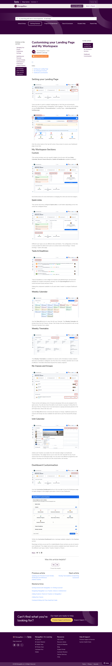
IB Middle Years (39, 644)
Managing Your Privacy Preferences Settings (20, 50)
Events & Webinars (62, 644)
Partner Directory (62, 654)
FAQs (58, 657)
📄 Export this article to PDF (40, 56)
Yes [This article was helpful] (54, 564)
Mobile (37, 652)
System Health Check (85, 642)
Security (96, 664)
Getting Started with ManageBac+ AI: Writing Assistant (47, 588)
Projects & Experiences (50, 23)
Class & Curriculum (67, 23)
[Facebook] (37, 553)
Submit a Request (90, 6)
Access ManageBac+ (77, 6)
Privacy (90, 664)
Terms (84, 664)
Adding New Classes (37, 597)
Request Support (80, 620)
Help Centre (25, 2)
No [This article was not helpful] (57, 564)
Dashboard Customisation (41, 73)
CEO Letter (60, 639)
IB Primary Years (39, 647)
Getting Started (35, 23)
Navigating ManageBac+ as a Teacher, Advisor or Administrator (49, 591)
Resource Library (61, 642)
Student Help (81, 23)
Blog (58, 647)
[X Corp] (39, 553)
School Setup (22, 23)
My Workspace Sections (40, 71)
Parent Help (93, 23)
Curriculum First (39, 649)
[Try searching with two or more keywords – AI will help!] (56, 18)
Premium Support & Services (87, 639)
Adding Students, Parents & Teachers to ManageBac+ (47, 594)
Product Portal (61, 649)
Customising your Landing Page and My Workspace (20, 71)
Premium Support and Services (61, 620)
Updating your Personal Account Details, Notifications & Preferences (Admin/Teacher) (43, 577)
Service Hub (93, 2)
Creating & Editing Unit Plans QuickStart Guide (44, 600)
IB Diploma (38, 639)
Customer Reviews (62, 652)
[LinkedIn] (41, 553)
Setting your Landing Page (41, 69)
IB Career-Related (40, 642)
